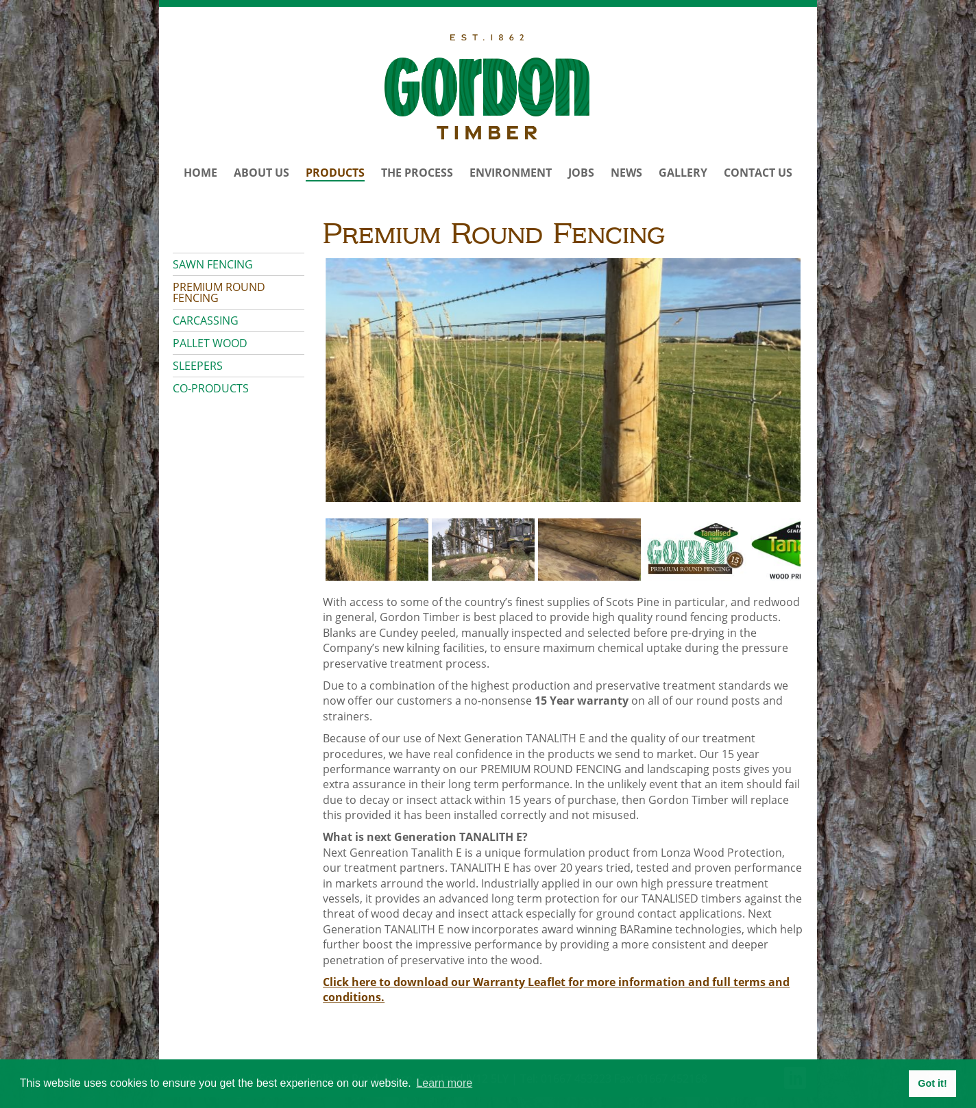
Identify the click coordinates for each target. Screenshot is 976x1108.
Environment (510, 172)
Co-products (211, 388)
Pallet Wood (210, 343)
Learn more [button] (444, 1083)
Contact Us (758, 172)
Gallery (683, 172)
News (626, 172)
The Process (417, 172)
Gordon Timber (487, 87)
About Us (261, 172)
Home (200, 172)
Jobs (581, 172)
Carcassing (206, 320)
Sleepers (198, 365)
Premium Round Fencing (219, 292)
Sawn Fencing (213, 264)
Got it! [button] (932, 1083)
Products (335, 172)
